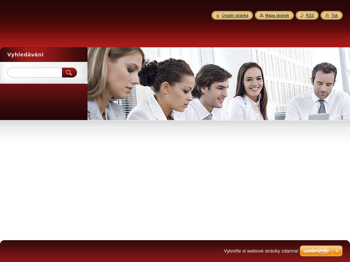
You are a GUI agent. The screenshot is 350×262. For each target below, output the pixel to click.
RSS (310, 15)
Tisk (334, 15)
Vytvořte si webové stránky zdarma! (261, 251)
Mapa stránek (277, 15)
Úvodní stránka (235, 15)
